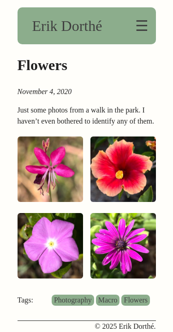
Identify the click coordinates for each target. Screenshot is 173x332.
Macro (108, 300)
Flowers (136, 300)
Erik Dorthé (67, 26)
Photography (73, 300)
